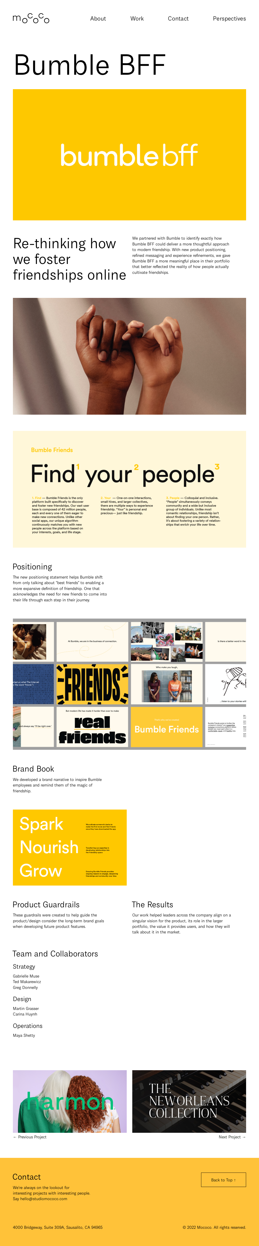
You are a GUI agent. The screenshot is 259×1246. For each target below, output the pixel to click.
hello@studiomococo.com (43, 1198)
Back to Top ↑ (223, 1179)
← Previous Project (70, 1133)
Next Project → (189, 1133)
